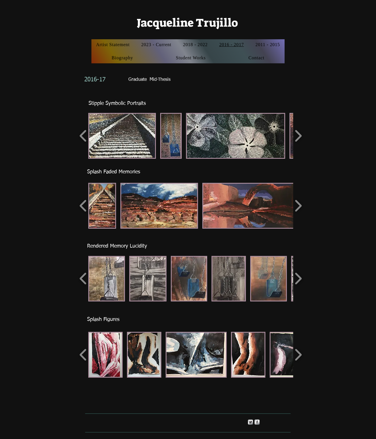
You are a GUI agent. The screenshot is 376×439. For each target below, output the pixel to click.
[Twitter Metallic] (250, 422)
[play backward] (83, 136)
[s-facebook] (257, 422)
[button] (122, 136)
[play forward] (298, 136)
